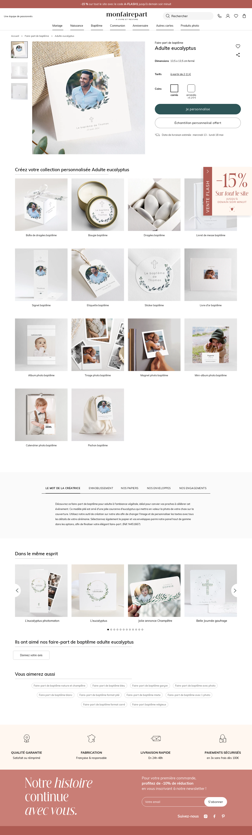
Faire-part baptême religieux (149, 704)
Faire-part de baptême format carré (104, 704)
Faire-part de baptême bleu (109, 685)
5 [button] (120, 629)
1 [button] (108, 629)
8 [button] (130, 629)
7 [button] (127, 629)
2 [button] (111, 629)
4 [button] (117, 629)
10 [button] (136, 629)
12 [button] (142, 629)
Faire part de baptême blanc (55, 694)
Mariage (57, 25)
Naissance (76, 25)
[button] (14, 590)
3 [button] (114, 629)
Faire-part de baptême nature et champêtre (59, 685)
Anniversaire (140, 25)
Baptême (96, 25)
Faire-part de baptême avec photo (195, 685)
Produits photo (190, 25)
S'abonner (215, 802)
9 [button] (133, 629)
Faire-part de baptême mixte (143, 694)
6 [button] (123, 629)
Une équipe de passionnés (18, 16)
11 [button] (139, 629)
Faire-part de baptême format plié (99, 694)
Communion (117, 25)
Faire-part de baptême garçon (150, 685)
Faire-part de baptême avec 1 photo (189, 694)
